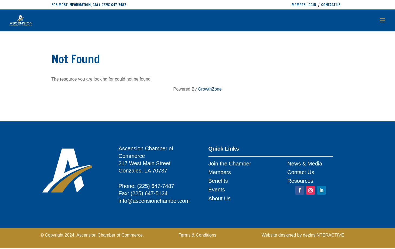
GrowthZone (210, 89)
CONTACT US (331, 5)
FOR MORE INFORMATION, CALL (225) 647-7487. (89, 5)
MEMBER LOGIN (304, 5)
